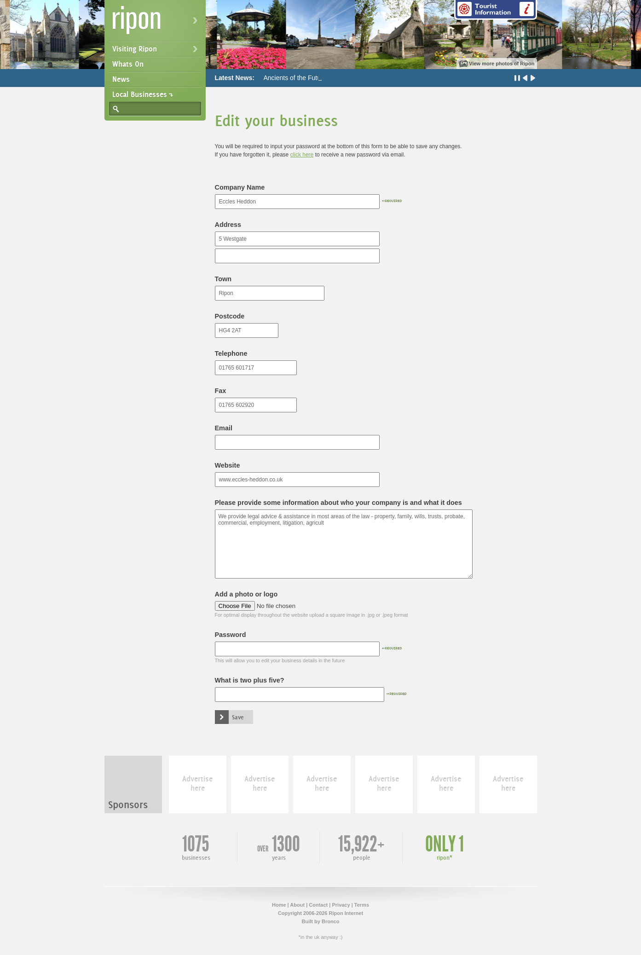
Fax (220, 390)
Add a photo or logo (246, 594)
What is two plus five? (249, 680)
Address (228, 224)
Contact (318, 905)
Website (227, 465)
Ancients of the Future (295, 77)
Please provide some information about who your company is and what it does (338, 502)
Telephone (231, 353)
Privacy (341, 905)
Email (223, 428)
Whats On (128, 64)
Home (279, 905)
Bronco (331, 921)
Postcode (230, 316)
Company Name (240, 187)
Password (230, 634)
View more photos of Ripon (501, 63)
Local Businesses (139, 94)
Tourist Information (495, 10)
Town (223, 279)
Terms (361, 905)
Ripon (157, 23)
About (297, 905)
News (121, 79)
